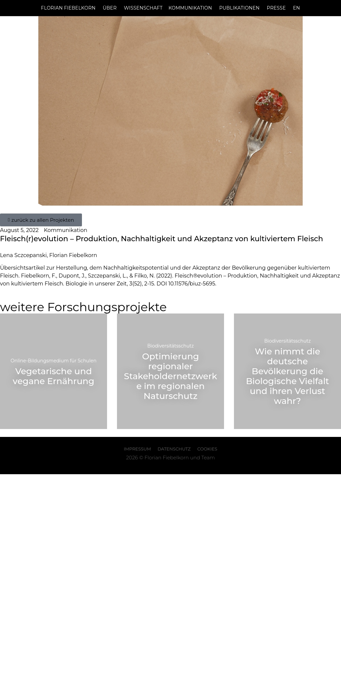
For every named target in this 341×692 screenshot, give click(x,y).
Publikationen (239, 8)
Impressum (137, 448)
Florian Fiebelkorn (68, 8)
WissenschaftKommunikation (168, 8)
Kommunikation (65, 230)
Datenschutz (174, 448)
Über (110, 8)
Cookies (207, 448)
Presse (276, 8)
